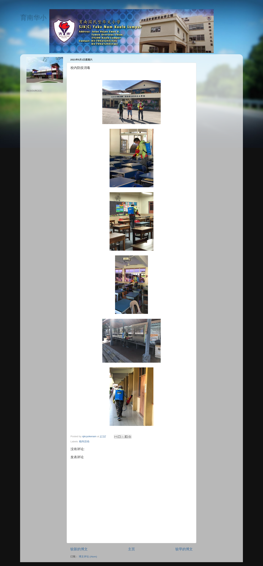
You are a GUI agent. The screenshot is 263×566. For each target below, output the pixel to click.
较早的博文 (184, 549)
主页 (131, 549)
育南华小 (33, 17)
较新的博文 (79, 549)
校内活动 (84, 441)
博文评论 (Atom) (88, 556)
